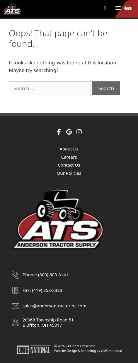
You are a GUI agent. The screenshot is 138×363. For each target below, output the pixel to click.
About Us (69, 149)
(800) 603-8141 (53, 275)
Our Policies (69, 173)
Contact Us (69, 165)
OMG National (111, 351)
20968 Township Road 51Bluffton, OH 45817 (48, 322)
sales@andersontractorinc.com (54, 306)
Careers (69, 157)
